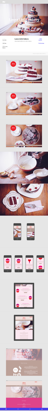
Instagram (44, 1)
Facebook (37, 53)
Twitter (42, 1)
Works (34, 1)
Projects (36, 1)
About (39, 1)
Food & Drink (41, 43)
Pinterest (44, 53)
